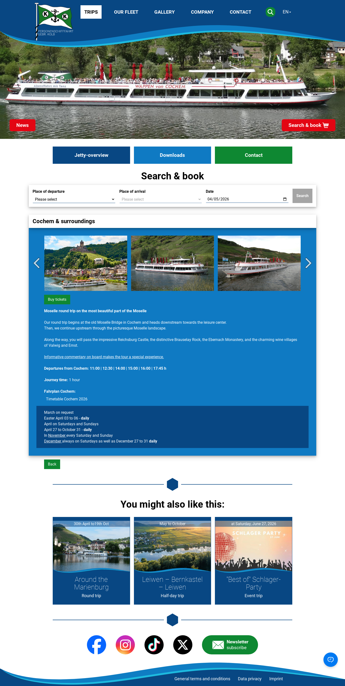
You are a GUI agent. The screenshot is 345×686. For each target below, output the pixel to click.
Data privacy (250, 678)
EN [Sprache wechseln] (286, 12)
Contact (240, 12)
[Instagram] (125, 644)
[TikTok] (154, 644)
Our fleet (126, 12)
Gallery (164, 12)
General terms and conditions (202, 678)
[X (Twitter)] (182, 644)
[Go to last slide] (37, 263)
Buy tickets (57, 299)
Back (52, 464)
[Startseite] (53, 21)
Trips (91, 12)
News (22, 125)
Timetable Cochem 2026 (66, 399)
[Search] (270, 12)
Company (202, 12)
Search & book (304, 125)
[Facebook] (96, 644)
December (53, 441)
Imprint (276, 678)
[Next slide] (307, 263)
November (57, 435)
